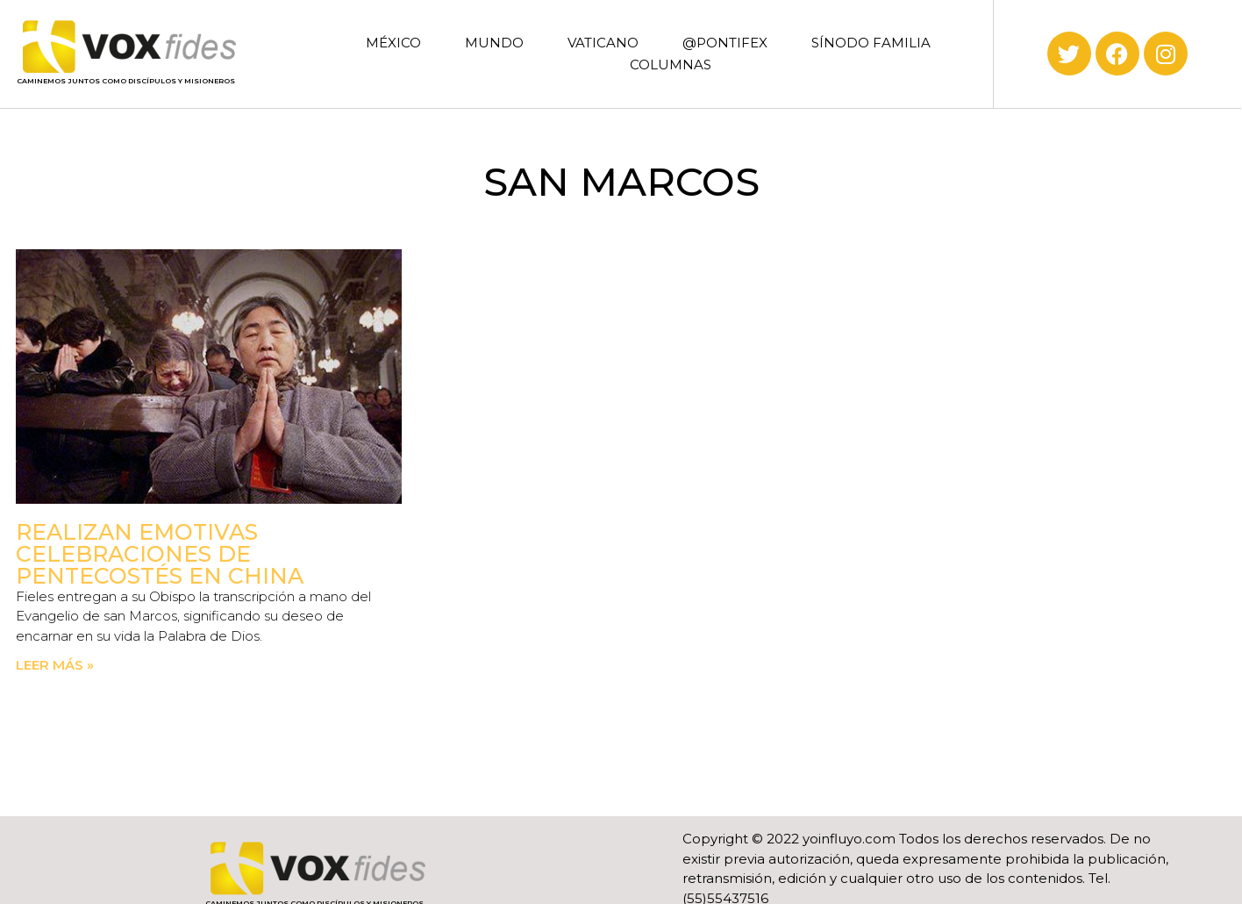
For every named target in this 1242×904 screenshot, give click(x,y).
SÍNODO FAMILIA (871, 42)
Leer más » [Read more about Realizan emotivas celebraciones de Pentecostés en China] (55, 664)
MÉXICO (393, 42)
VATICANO (603, 42)
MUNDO (494, 42)
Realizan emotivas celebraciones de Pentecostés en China (159, 554)
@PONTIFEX (724, 42)
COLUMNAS (670, 64)
